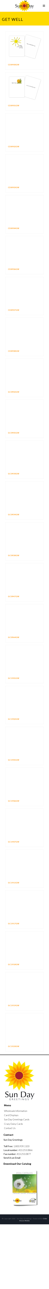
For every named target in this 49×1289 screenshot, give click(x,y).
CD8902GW (13, 146)
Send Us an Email (12, 1157)
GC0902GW (13, 392)
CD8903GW (13, 187)
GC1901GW (13, 678)
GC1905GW (13, 760)
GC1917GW (13, 923)
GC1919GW (13, 1005)
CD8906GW (13, 269)
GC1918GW (13, 964)
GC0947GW (13, 596)
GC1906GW (13, 801)
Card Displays (11, 1115)
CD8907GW (13, 310)
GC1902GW (13, 719)
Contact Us (10, 1128)
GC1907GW (13, 842)
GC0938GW (13, 555)
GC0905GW (13, 433)
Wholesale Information (15, 1110)
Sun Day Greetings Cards (16, 1119)
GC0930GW (13, 474)
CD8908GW (13, 351)
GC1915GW (13, 883)
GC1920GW (13, 1046)
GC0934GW (13, 514)
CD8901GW (13, 105)
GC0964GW (13, 637)
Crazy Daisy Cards (13, 1123)
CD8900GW (13, 65)
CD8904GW (13, 228)
